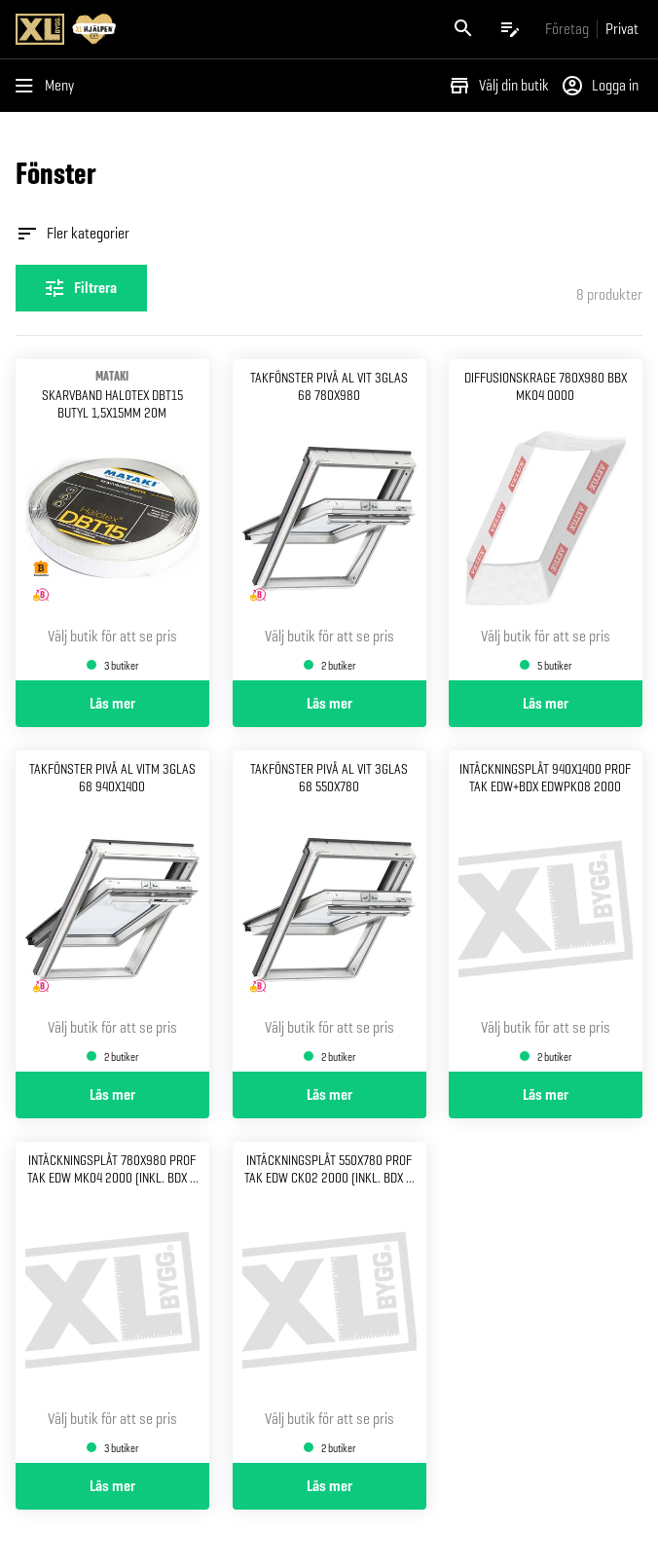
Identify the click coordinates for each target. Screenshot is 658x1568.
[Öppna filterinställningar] (81, 288)
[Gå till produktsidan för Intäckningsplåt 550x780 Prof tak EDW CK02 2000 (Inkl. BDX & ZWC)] (329, 1302)
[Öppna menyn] (49, 85)
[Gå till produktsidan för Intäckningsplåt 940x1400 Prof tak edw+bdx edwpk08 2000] (545, 911)
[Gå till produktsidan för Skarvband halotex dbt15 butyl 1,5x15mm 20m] (112, 519)
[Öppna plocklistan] (510, 29)
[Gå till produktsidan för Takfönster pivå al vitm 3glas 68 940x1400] (112, 911)
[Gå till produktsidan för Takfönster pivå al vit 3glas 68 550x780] (329, 911)
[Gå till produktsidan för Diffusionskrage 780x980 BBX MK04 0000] (545, 519)
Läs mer (112, 703)
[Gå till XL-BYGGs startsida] (168, 29)
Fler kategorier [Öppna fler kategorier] (72, 233)
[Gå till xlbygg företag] (567, 28)
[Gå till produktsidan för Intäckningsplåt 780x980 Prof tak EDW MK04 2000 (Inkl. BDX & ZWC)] (112, 1302)
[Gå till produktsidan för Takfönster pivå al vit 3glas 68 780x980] (329, 519)
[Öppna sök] (463, 29)
